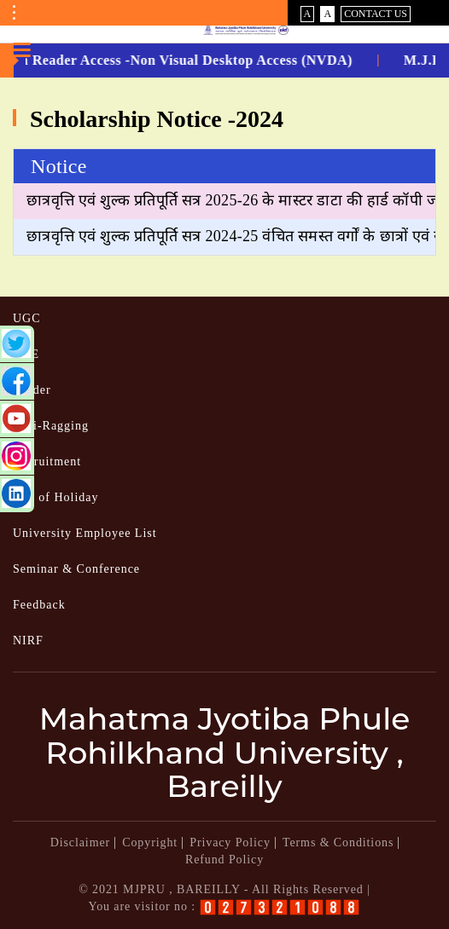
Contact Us (375, 14)
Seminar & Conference (76, 569)
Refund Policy (224, 859)
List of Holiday (56, 497)
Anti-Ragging (51, 425)
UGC (27, 318)
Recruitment (47, 461)
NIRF (28, 640)
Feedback (39, 604)
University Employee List (85, 533)
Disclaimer (80, 842)
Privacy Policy (230, 842)
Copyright (150, 842)
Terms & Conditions (338, 842)
